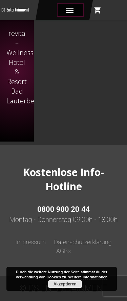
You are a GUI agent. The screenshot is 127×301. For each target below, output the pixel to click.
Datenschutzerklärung (82, 242)
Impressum (30, 242)
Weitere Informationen (88, 277)
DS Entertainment (15, 9)
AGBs (63, 250)
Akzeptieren (65, 284)
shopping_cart (97, 10)
